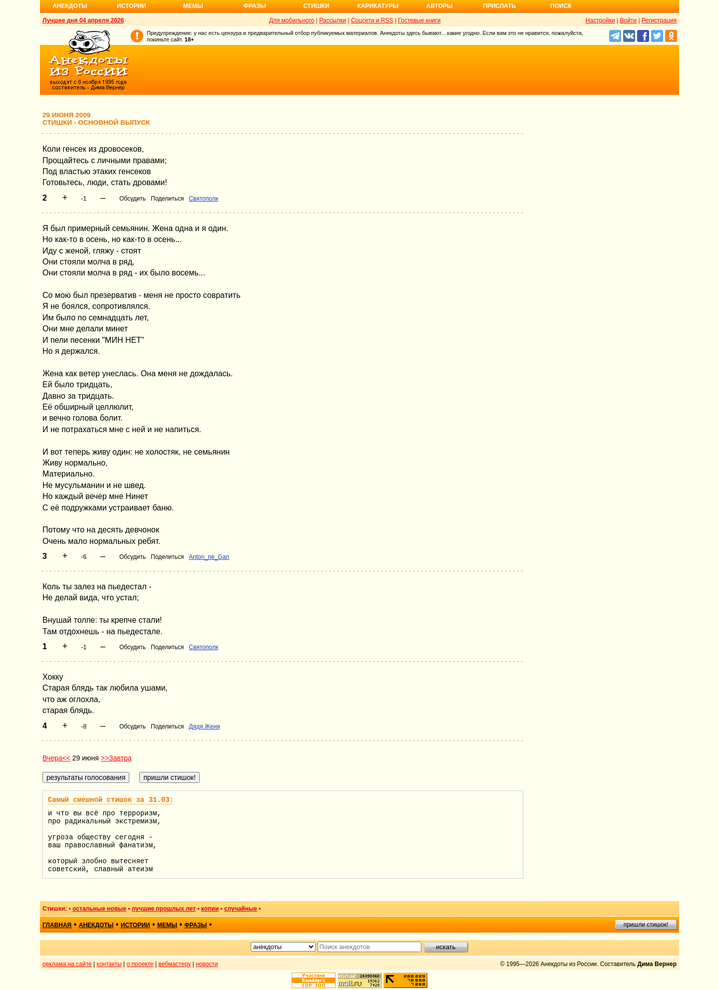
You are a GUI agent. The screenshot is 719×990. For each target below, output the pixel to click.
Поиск (561, 5)
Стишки (316, 5)
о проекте (140, 964)
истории (135, 925)
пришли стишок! (646, 924)
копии (210, 908)
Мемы (193, 5)
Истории (131, 5)
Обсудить (132, 198)
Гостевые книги (419, 20)
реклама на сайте (67, 964)
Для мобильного (292, 20)
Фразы (254, 5)
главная (56, 925)
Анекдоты (69, 5)
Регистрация (659, 20)
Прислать (499, 5)
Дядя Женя (204, 726)
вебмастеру (174, 964)
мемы (167, 925)
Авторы (439, 5)
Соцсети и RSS (372, 20)
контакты (109, 964)
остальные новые (99, 908)
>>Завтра (116, 758)
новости (207, 964)
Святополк (203, 198)
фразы (195, 925)
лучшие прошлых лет (164, 908)
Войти (628, 20)
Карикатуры (377, 5)
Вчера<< (56, 758)
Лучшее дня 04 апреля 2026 (83, 20)
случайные (240, 908)
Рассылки (332, 20)
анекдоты (96, 925)
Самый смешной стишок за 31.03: (111, 800)
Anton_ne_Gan (209, 556)
